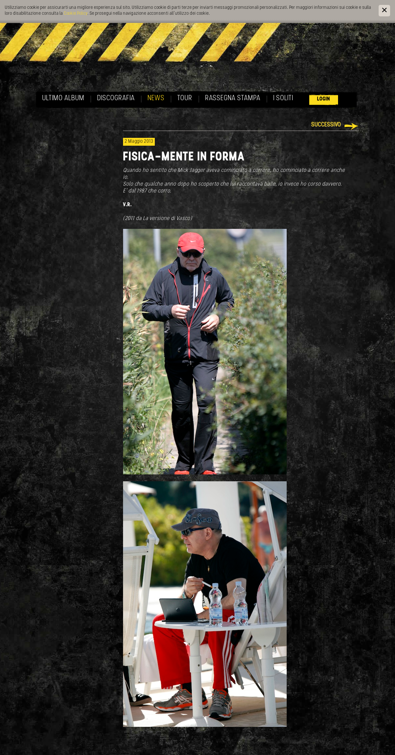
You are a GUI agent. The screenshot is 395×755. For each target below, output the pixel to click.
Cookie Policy (75, 13)
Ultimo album (63, 98)
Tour (184, 98)
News (156, 98)
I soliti (283, 98)
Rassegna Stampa (232, 98)
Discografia (116, 98)
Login (323, 99)
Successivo (326, 125)
